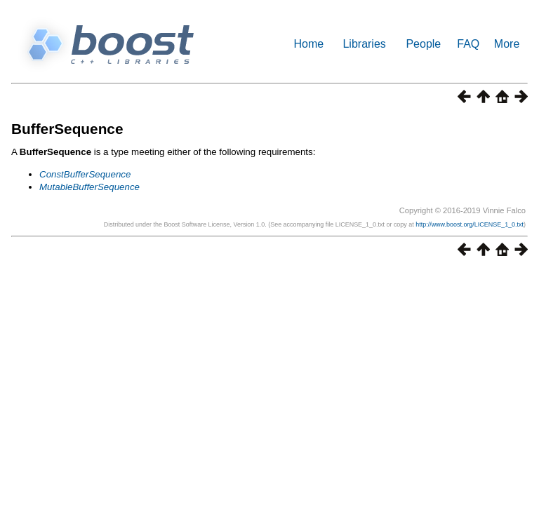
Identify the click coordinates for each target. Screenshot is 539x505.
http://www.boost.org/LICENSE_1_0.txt (469, 224)
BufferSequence (67, 129)
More (506, 44)
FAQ (468, 44)
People (423, 44)
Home (309, 44)
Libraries (363, 44)
